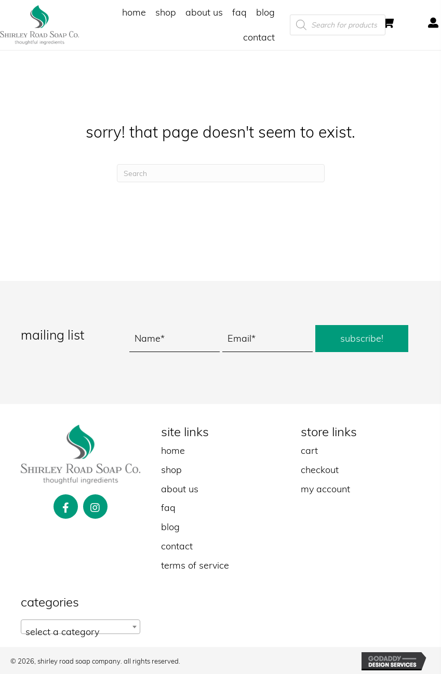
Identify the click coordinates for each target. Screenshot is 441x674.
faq (168, 508)
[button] (361, 338)
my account (325, 489)
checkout (320, 470)
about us (179, 489)
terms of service (195, 565)
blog (170, 527)
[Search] (221, 173)
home (173, 450)
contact (177, 546)
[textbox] (80, 632)
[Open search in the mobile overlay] (349, 25)
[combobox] (80, 626)
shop (171, 470)
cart (309, 450)
